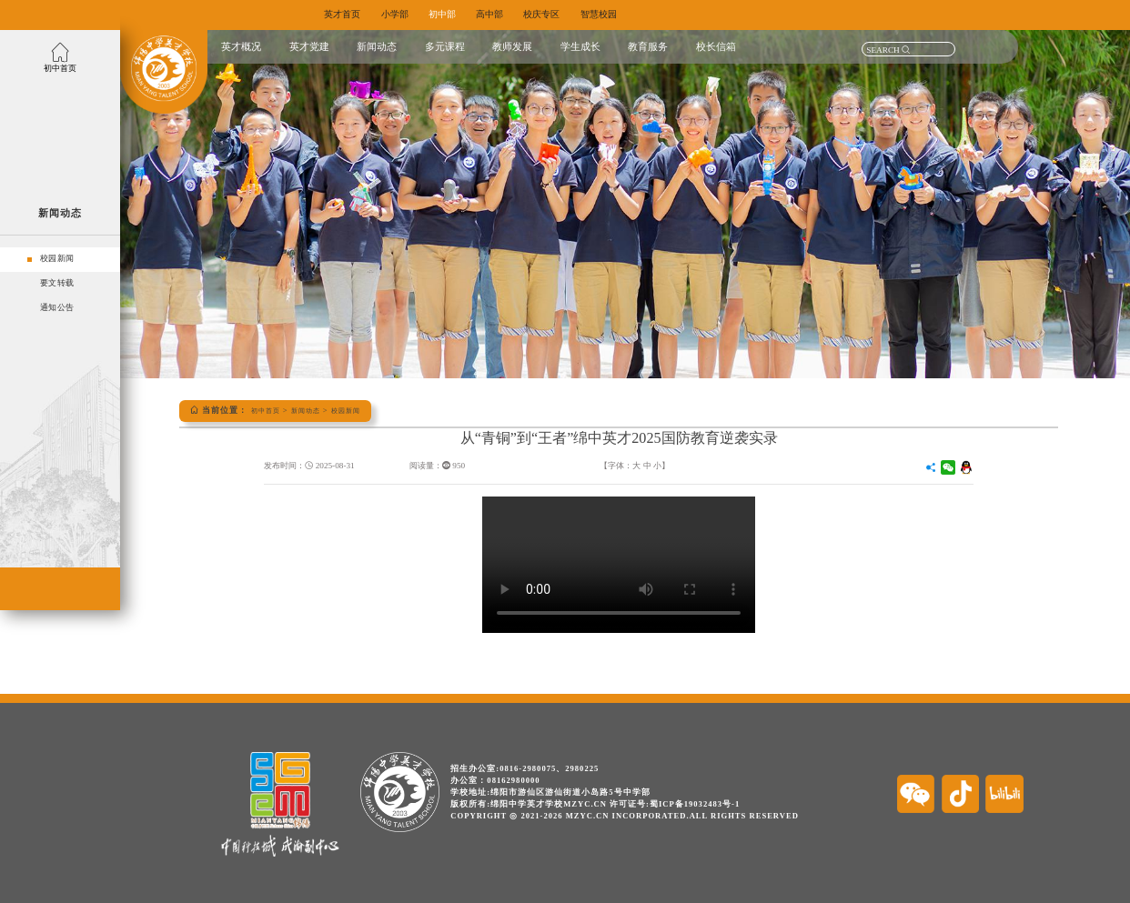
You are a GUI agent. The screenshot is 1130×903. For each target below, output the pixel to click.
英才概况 (241, 46)
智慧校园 (631, 14)
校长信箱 (716, 46)
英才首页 (344, 14)
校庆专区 (568, 14)
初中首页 (269, 410)
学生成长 (580, 46)
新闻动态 (377, 46)
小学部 (403, 14)
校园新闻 (364, 410)
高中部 (510, 14)
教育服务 (648, 46)
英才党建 (309, 46)
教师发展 (512, 46)
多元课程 (445, 46)
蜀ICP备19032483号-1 (695, 803)
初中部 (456, 14)
